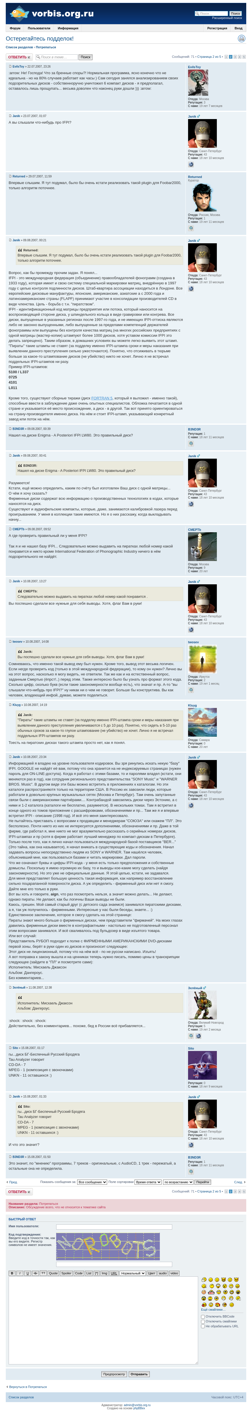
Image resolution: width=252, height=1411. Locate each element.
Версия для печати (241, 38)
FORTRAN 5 (101, 398)
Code (79, 1273)
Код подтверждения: (25, 1234)
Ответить (19, 57)
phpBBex (139, 1408)
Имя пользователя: (24, 1226)
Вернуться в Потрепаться (28, 1386)
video (174, 1273)
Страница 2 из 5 (209, 56)
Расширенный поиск (227, 18)
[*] (96, 1273)
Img (104, 1273)
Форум (15, 28)
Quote (53, 1273)
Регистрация (217, 28)
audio (163, 1273)
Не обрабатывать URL (219, 1326)
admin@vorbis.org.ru (137, 1404)
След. (238, 1182)
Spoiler (66, 1273)
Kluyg (17, 705)
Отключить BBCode (217, 1316)
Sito (15, 1048)
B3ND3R (18, 428)
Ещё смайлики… (213, 1309)
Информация (68, 28)
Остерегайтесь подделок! (40, 38)
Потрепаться (46, 47)
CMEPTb (18, 529)
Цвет (151, 1273)
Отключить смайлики (219, 1321)
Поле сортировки (135, 1182)
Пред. (13, 1182)
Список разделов (19, 47)
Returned (19, 176)
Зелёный (19, 987)
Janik (16, 116)
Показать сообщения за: (73, 1182)
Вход (238, 28)
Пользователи (39, 28)
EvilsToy (18, 66)
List (88, 1273)
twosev (17, 641)
